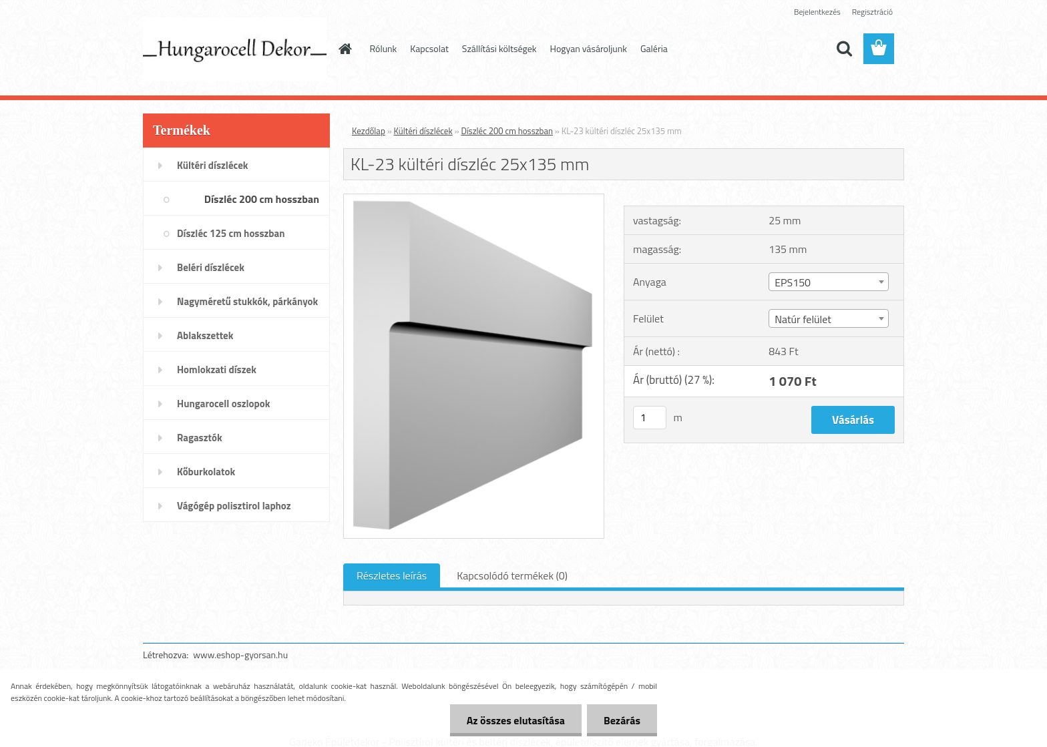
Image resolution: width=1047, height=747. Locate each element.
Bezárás (622, 720)
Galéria (654, 48)
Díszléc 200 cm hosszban (261, 199)
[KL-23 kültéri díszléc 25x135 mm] (474, 200)
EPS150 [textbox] (793, 282)
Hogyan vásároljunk (588, 48)
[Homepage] (344, 48)
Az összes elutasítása (516, 720)
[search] (844, 48)
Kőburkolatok (206, 471)
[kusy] (649, 417)
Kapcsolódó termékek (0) (512, 575)
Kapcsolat (429, 48)
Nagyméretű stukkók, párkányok (247, 301)
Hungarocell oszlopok (223, 403)
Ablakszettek (205, 335)
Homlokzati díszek (216, 369)
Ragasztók (199, 437)
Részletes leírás (392, 575)
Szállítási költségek (499, 48)
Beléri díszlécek (210, 267)
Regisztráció (872, 11)
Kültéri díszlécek (212, 165)
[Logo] (235, 49)
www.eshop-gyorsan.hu (240, 655)
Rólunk (383, 48)
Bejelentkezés (817, 11)
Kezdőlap (368, 131)
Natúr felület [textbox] (803, 319)
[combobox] (828, 281)
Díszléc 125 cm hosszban (230, 233)
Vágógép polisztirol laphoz (234, 505)
